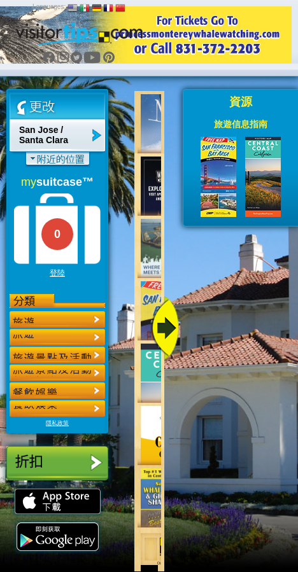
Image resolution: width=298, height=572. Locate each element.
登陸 (57, 273)
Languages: (49, 6)
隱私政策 (57, 423)
